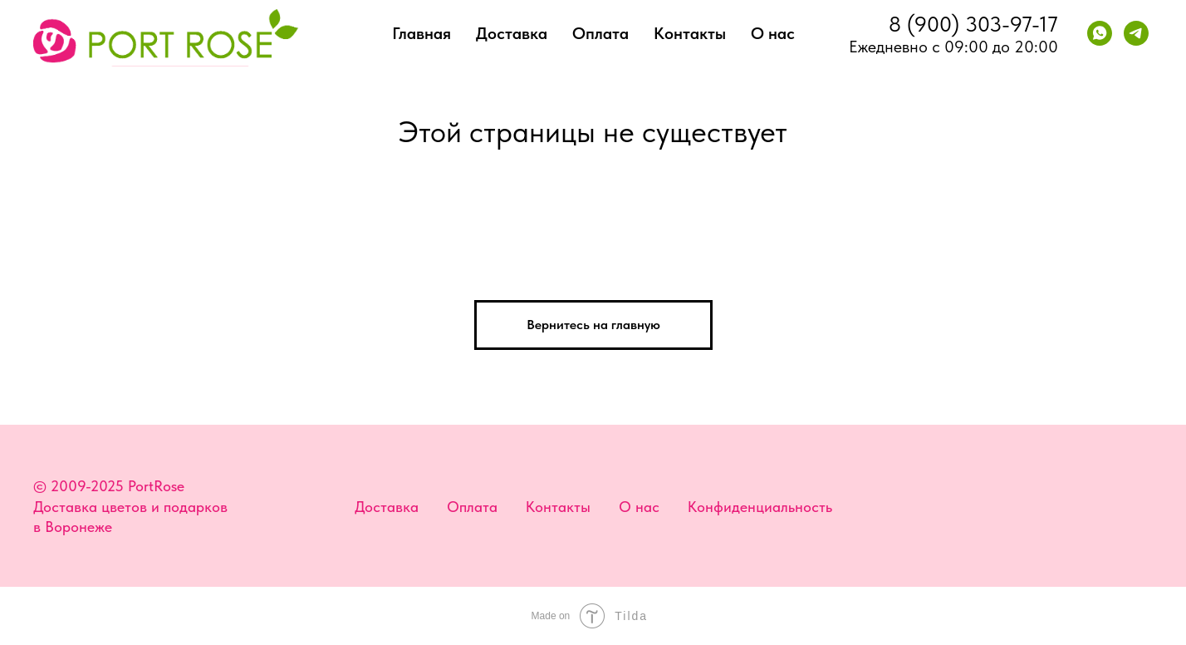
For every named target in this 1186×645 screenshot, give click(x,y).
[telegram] (1136, 33)
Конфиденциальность (760, 506)
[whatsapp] (1099, 33)
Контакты (690, 33)
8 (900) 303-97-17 (973, 24)
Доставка (511, 33)
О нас (773, 33)
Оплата (600, 33)
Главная (421, 33)
